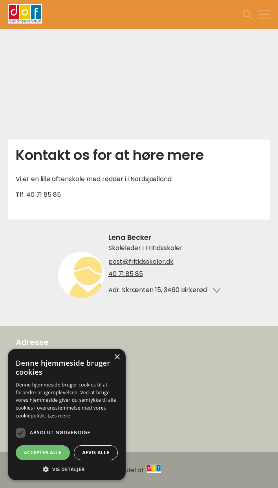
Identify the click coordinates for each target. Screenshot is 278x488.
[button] (67, 468)
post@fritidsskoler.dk (141, 261)
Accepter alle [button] (43, 452)
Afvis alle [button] (95, 452)
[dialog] (67, 414)
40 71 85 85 (125, 274)
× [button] (117, 357)
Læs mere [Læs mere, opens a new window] (59, 415)
